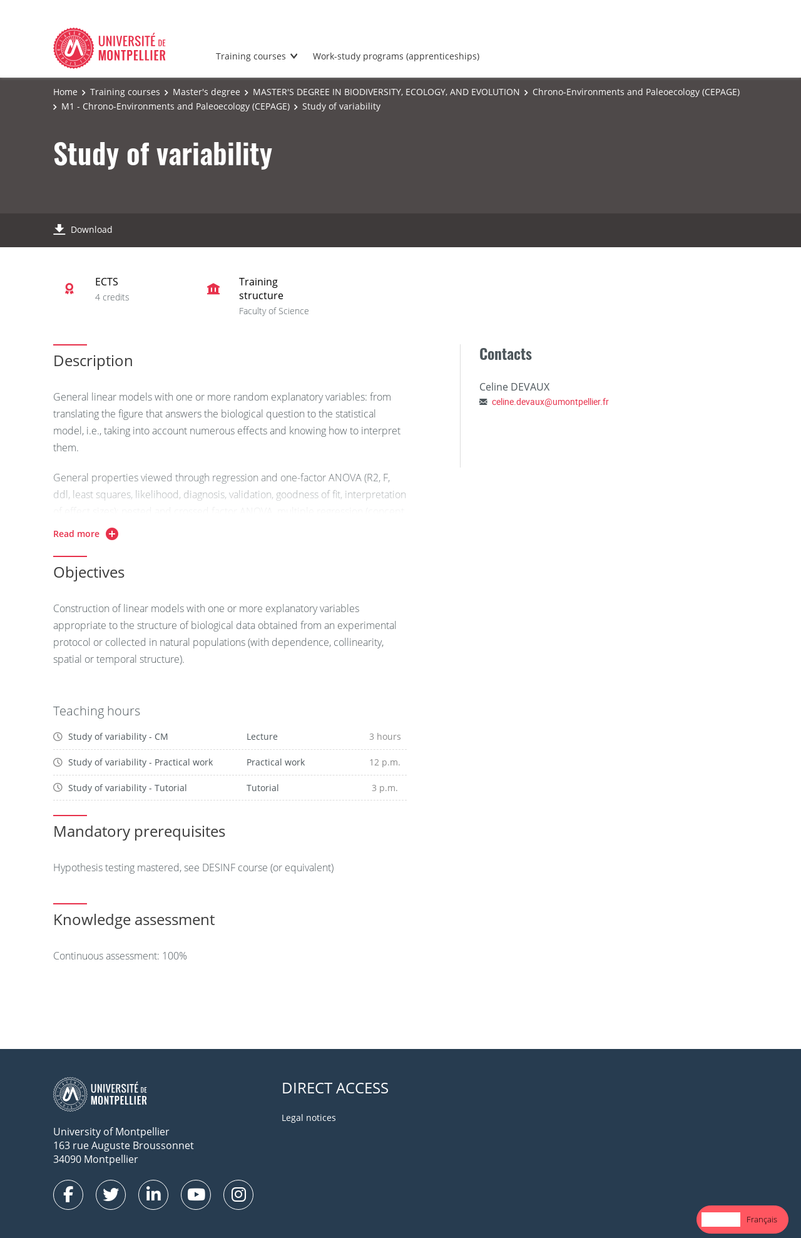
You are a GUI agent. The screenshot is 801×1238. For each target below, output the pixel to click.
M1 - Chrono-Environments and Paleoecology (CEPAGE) (175, 106)
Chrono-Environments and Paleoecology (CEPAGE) (636, 92)
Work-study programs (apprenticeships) (396, 56)
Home (65, 92)
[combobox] (721, 1219)
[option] (761, 1219)
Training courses (251, 56)
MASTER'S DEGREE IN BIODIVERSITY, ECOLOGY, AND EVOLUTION (386, 92)
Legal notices (309, 1117)
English (721, 1219)
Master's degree (206, 92)
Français (762, 1219)
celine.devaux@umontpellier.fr (550, 401)
